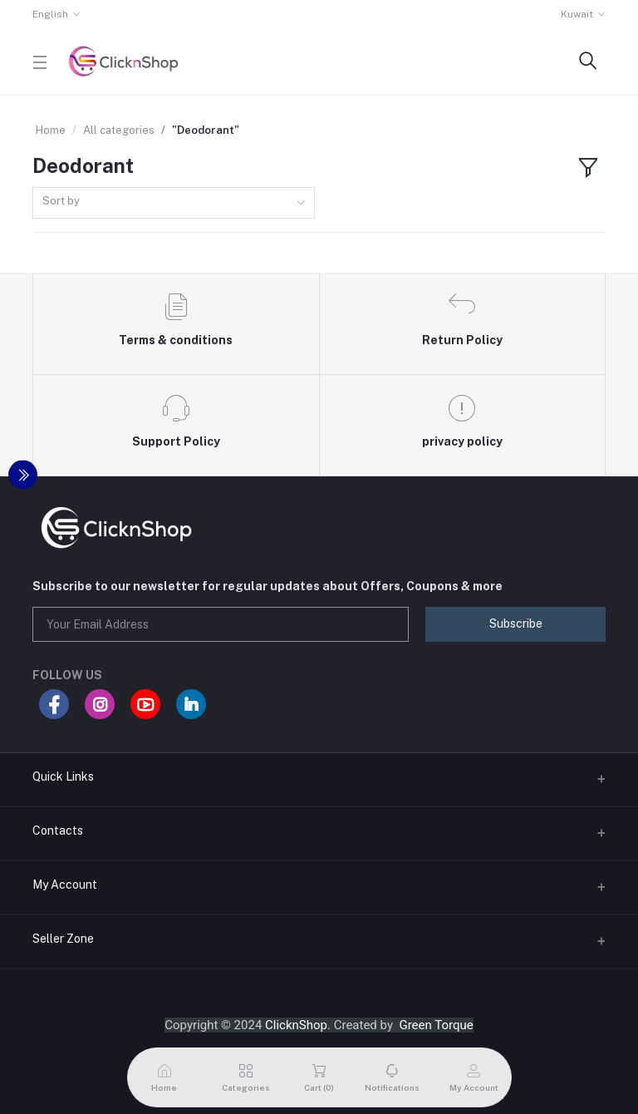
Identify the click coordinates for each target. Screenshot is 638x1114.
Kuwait (577, 14)
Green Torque (436, 1025)
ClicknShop (296, 1025)
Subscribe (515, 623)
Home (51, 130)
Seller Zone (63, 938)
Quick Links (63, 776)
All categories (119, 130)
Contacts (57, 830)
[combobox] (173, 203)
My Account (64, 884)
